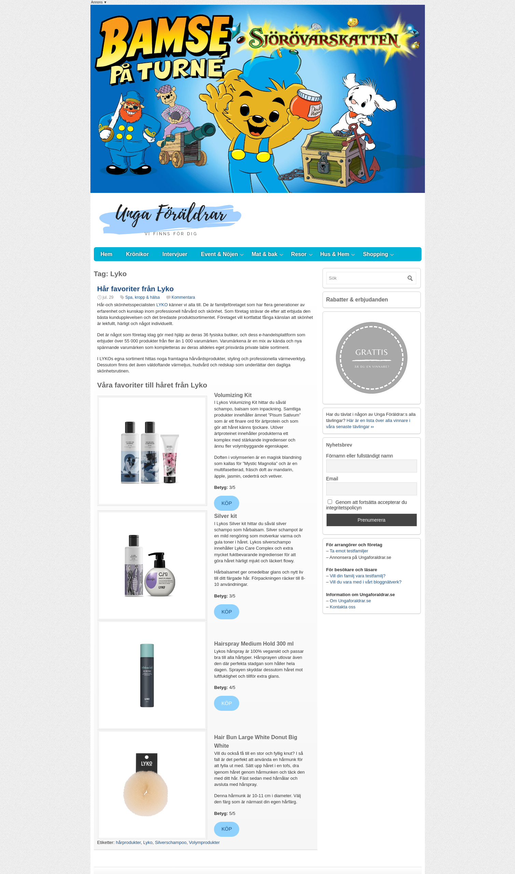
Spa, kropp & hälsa (142, 297)
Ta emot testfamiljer (349, 550)
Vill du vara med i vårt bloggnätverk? (365, 581)
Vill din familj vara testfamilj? (357, 575)
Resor (298, 254)
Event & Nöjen (219, 254)
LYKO (162, 304)
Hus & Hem (334, 254)
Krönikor (137, 254)
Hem (107, 254)
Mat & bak (264, 254)
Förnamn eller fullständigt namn (359, 456)
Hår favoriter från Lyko (135, 289)
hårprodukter (128, 842)
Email (332, 478)
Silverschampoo (171, 842)
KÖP (226, 503)
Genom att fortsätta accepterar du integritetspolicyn (366, 504)
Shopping (375, 254)
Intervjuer (174, 254)
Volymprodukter (204, 842)
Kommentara (183, 297)
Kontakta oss (342, 606)
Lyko (148, 842)
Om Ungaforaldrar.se (350, 600)
